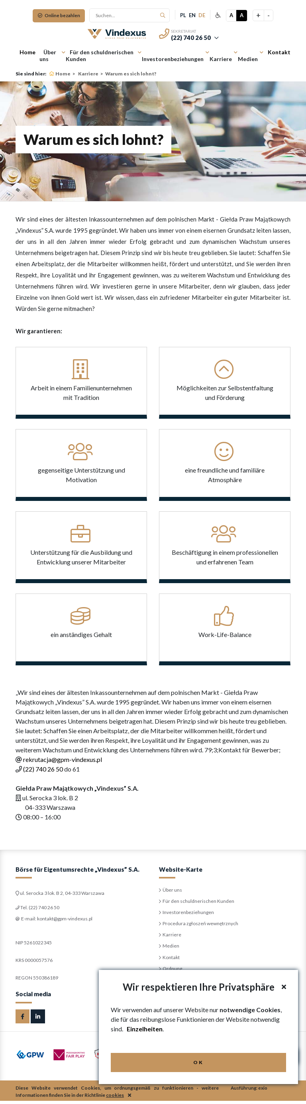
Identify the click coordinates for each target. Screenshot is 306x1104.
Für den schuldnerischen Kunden (99, 55)
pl (185, 15)
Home (27, 52)
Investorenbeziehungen (173, 58)
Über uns (47, 55)
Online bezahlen (58, 15)
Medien (248, 58)
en (193, 15)
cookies (115, 1098)
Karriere (221, 58)
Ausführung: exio (250, 1091)
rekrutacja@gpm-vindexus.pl (62, 759)
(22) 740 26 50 (191, 37)
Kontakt (279, 52)
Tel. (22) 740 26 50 (40, 907)
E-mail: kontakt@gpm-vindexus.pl (58, 919)
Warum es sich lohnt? (130, 74)
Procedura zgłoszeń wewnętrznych (201, 925)
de (203, 15)
